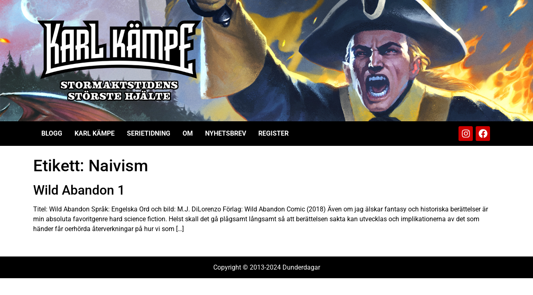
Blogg (51, 133)
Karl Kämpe (95, 133)
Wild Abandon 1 (79, 190)
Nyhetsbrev (225, 133)
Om (188, 133)
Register (273, 133)
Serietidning (148, 133)
